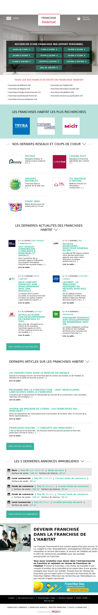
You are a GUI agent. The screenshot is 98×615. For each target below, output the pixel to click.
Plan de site (49, 601)
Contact (11, 598)
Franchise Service (38, 607)
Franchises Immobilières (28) (61, 92)
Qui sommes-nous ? (26, 598)
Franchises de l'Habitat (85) (61, 85)
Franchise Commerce (17, 607)
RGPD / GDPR (81, 598)
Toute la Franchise (77, 607)
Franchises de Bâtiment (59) (19, 85)
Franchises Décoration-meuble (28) (64, 89)
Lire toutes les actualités (23, 347)
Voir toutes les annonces (22, 514)
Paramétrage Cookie (46, 598)
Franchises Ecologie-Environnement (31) (24, 92)
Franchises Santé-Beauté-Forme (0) (22, 96)
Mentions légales (66, 598)
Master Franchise (57, 607)
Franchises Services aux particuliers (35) (66, 96)
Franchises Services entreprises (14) (22, 99)
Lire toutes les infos (20, 446)
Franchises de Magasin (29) (18, 89)
